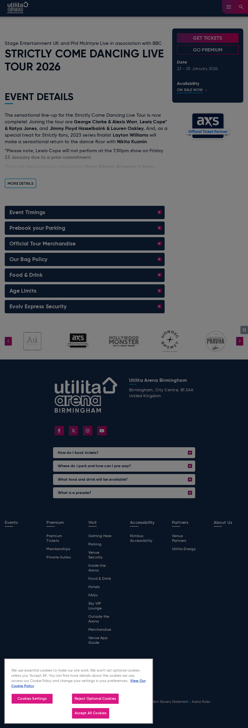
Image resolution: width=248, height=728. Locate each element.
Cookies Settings (32, 698)
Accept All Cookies (91, 713)
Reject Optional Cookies (95, 698)
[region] (78, 691)
